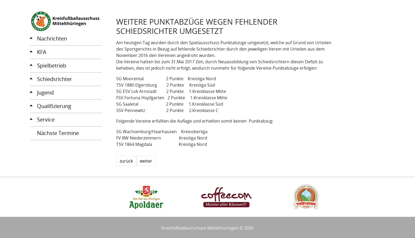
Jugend (45, 92)
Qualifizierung (54, 106)
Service (46, 119)
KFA (41, 52)
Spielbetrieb (51, 65)
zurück (126, 161)
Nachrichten (52, 38)
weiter (146, 161)
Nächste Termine (58, 133)
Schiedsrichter (54, 79)
